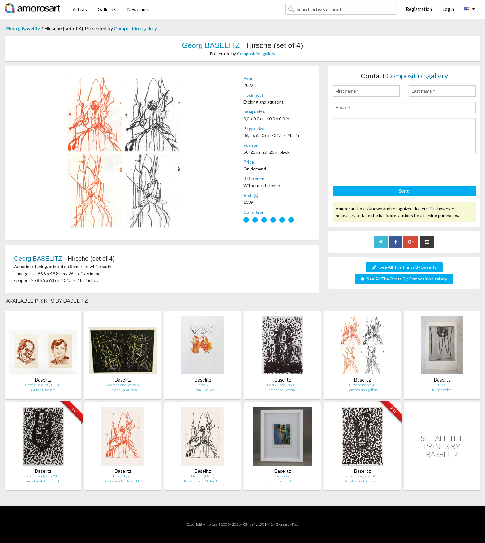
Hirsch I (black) (202, 476)
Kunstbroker (442, 389)
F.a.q (295, 524)
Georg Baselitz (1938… (43, 385)
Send (404, 191)
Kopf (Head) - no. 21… (43, 476)
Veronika (282, 476)
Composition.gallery (135, 28)
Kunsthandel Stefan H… (282, 389)
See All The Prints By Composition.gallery (404, 278)
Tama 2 (202, 385)
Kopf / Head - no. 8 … (282, 385)
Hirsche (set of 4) (362, 385)
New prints (138, 9)
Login (448, 9)
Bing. (442, 385)
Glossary (282, 524)
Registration (419, 9)
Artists (80, 9)
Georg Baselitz (23, 28)
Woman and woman (123, 385)
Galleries (107, 9)
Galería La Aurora (123, 389)
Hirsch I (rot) (123, 476)
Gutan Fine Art (43, 389)
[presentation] (380, 170)
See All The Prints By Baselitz (404, 267)
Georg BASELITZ (211, 45)
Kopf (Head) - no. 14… (362, 476)
